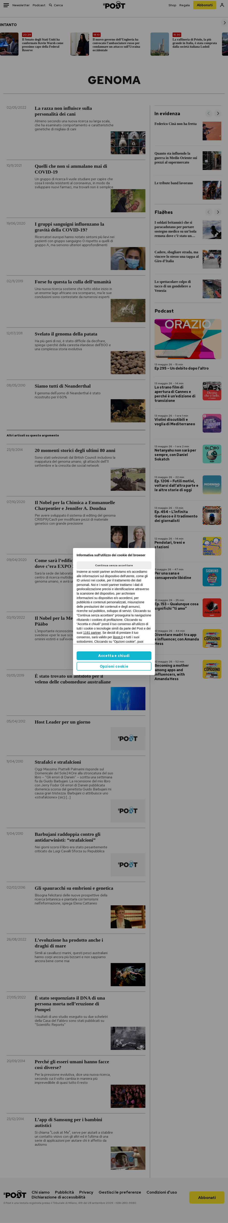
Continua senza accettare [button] (114, 565)
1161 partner (92, 632)
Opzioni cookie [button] (114, 666)
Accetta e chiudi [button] (114, 655)
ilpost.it (118, 637)
